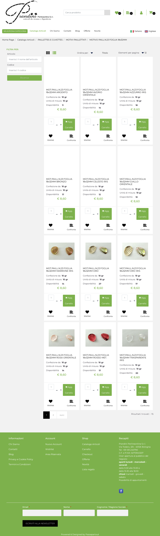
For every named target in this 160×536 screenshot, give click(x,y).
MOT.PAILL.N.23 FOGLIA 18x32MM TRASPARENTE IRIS (133, 358)
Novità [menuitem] (97, 31)
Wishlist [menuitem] (49, 449)
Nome (67, 507)
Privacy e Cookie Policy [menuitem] (21, 459)
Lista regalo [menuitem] (88, 469)
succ (62, 415)
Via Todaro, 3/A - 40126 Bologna (135, 447)
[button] (107, 12)
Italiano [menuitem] (136, 31)
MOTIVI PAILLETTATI (76, 39)
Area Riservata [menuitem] (53, 454)
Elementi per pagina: (128, 52)
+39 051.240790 (130, 450)
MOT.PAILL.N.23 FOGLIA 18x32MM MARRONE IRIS (59, 269)
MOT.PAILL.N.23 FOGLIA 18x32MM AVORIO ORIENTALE (96, 92)
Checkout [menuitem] (87, 454)
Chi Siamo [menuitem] (55, 31)
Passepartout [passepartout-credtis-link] (92, 534)
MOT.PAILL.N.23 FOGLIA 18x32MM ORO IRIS (133, 269)
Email (26, 507)
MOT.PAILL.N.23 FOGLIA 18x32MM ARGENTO (59, 91)
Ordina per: (82, 53)
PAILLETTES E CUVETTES (50, 39)
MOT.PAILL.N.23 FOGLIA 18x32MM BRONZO (59, 180)
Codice (10, 65)
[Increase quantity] (61, 125)
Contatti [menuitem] (67, 31)
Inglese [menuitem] (150, 31)
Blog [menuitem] (77, 31)
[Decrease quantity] (57, 125)
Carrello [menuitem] (86, 449)
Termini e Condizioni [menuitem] (20, 464)
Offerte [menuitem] (87, 31)
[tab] (49, 53)
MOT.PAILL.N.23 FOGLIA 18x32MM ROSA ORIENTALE (61, 356)
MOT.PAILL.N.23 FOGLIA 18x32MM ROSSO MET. (96, 356)
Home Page (8, 39)
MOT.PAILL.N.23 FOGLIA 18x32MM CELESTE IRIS (96, 180)
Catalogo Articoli (25, 39)
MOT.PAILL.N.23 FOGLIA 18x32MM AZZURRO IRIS (133, 91)
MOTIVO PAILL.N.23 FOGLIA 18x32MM (108, 39)
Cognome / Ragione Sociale (112, 507)
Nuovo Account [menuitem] (53, 444)
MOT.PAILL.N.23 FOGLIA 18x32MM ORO (96, 269)
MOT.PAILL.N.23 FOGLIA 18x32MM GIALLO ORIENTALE (133, 182)
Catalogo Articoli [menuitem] (38, 31)
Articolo (11, 54)
